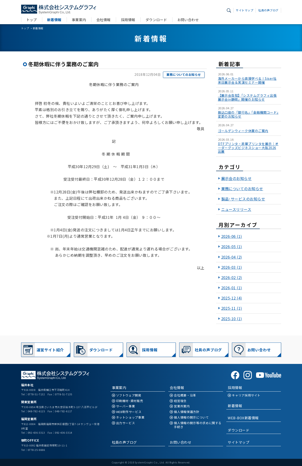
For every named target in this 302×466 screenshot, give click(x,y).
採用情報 (128, 19)
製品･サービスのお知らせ (243, 199)
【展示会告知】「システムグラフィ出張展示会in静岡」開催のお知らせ (247, 97)
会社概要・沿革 (185, 395)
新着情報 (54, 19)
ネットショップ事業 (130, 417)
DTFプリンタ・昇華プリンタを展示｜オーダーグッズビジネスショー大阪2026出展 (248, 147)
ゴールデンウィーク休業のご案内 (243, 131)
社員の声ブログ (268, 10)
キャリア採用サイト (246, 395)
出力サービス (125, 423)
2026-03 (231, 267)
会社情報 (103, 19)
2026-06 (231, 236)
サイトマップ (244, 10)
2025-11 (231, 308)
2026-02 (231, 277)
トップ (31, 19)
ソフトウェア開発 (128, 395)
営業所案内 (182, 406)
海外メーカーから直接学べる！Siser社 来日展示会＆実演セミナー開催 (247, 80)
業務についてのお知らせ (183, 74)
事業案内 (79, 19)
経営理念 (180, 401)
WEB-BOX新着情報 (243, 417)
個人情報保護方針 (186, 412)
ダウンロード (156, 19)
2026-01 (231, 287)
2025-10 (231, 318)
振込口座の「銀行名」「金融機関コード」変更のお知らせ (248, 114)
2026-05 (231, 246)
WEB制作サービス (129, 412)
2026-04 (231, 257)
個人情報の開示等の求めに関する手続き (197, 425)
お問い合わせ (188, 19)
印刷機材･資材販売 (129, 401)
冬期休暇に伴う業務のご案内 (63, 64)
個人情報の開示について (191, 417)
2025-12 (231, 298)
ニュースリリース (236, 209)
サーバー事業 (125, 406)
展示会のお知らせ (236, 178)
